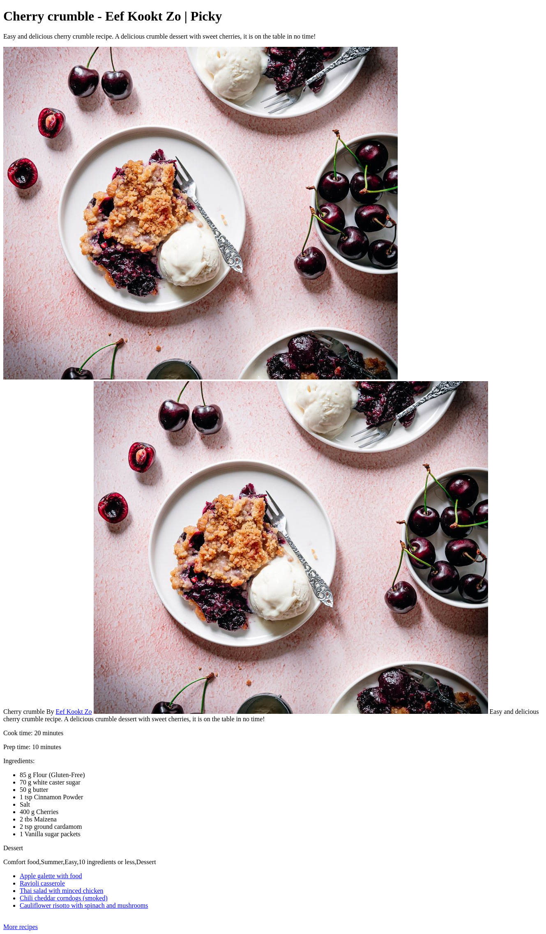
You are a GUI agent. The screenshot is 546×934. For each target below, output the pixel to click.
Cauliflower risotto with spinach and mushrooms (84, 905)
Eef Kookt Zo (74, 711)
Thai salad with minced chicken (61, 890)
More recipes (20, 926)
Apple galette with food (51, 875)
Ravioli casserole (42, 883)
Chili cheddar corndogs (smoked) (64, 898)
